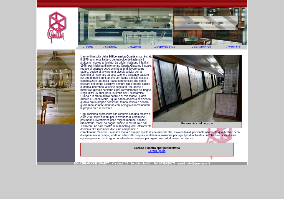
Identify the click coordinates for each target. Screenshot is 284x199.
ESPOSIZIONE (165, 47)
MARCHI (135, 47)
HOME (89, 47)
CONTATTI (234, 47)
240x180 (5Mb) (157, 151)
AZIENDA (111, 47)
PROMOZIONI (202, 47)
